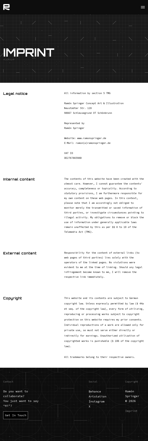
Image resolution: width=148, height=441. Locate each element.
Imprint (131, 411)
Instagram (97, 401)
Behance (95, 391)
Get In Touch (15, 415)
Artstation (97, 396)
